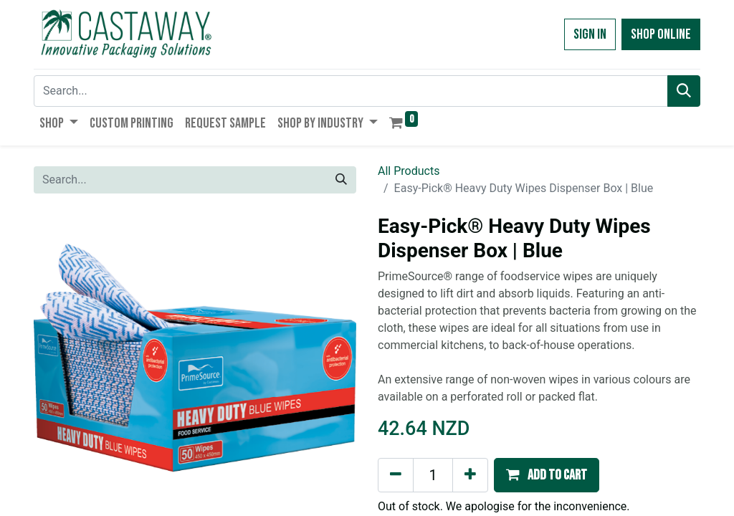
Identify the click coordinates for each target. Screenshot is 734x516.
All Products (408, 171)
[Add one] (470, 475)
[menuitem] (131, 123)
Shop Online (661, 34)
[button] (546, 475)
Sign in (589, 34)
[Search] (683, 91)
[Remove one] (396, 475)
